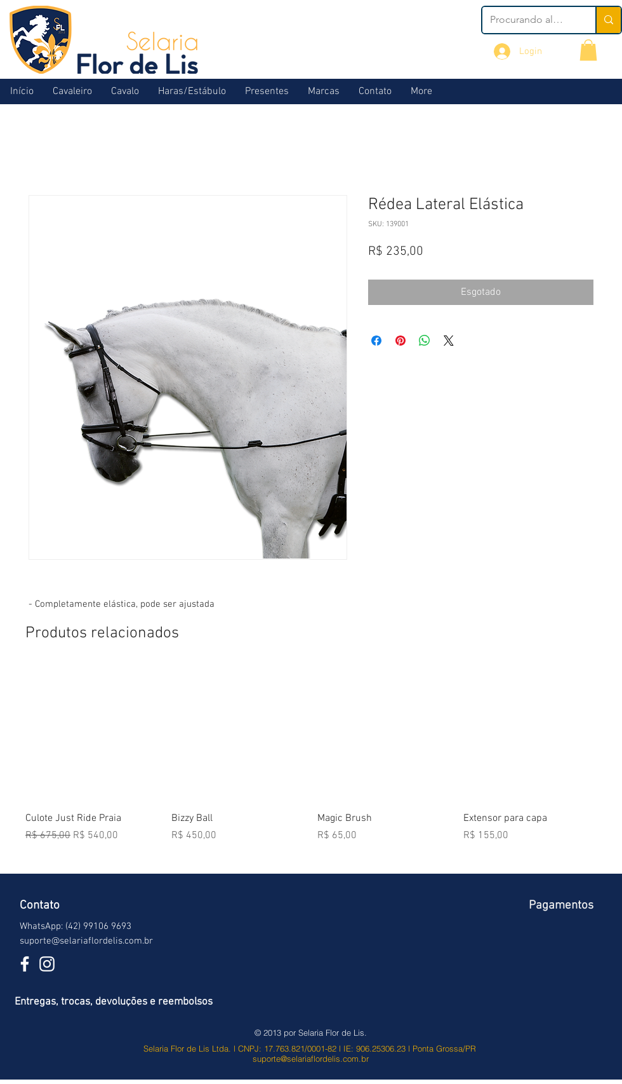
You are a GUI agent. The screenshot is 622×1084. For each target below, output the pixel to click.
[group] (311, 763)
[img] (558, 956)
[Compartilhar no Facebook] (376, 340)
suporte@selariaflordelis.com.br (86, 941)
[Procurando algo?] (529, 20)
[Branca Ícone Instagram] (47, 964)
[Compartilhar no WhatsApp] (424, 340)
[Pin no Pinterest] (400, 340)
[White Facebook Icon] (25, 964)
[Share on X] (448, 340)
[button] (588, 49)
